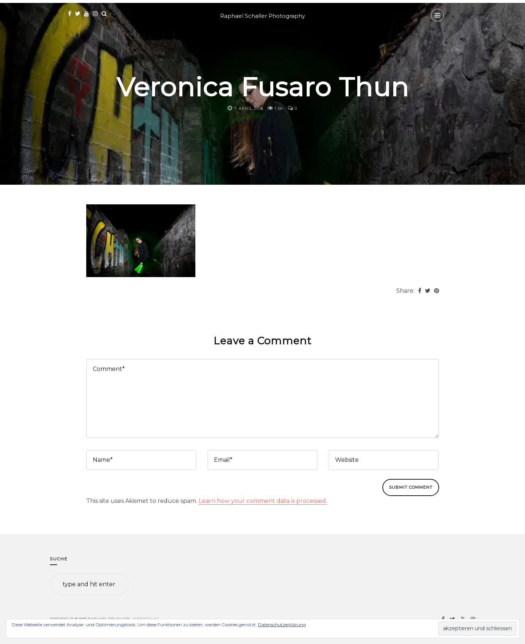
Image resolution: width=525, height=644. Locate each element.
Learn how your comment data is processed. (263, 500)
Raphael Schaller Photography (262, 15)
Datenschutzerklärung (282, 624)
